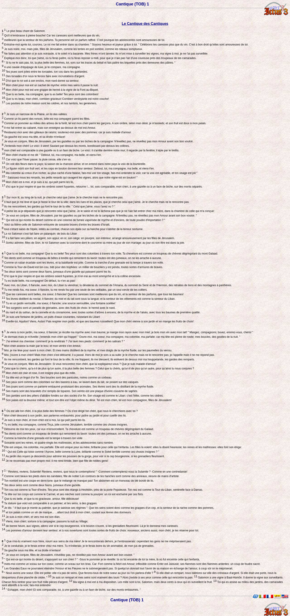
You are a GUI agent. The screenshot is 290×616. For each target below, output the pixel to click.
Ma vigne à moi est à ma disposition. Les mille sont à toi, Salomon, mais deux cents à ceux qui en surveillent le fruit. (144, 582)
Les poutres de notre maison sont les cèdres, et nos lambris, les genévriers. (51, 103)
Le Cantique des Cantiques (145, 24)
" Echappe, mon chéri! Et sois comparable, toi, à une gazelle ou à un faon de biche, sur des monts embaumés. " (72, 589)
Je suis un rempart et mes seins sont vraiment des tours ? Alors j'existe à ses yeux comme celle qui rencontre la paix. (124, 577)
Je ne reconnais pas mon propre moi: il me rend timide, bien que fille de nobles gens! (56, 460)
